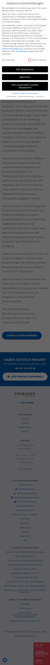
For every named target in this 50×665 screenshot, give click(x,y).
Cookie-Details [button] (11, 85)
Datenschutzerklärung (12, 37)
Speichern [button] (25, 66)
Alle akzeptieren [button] (25, 58)
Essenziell (8, 49)
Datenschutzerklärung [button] (26, 85)
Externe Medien (37, 49)
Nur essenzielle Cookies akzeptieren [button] (25, 75)
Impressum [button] (40, 85)
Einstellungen (22, 40)
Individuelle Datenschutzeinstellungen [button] (25, 82)
